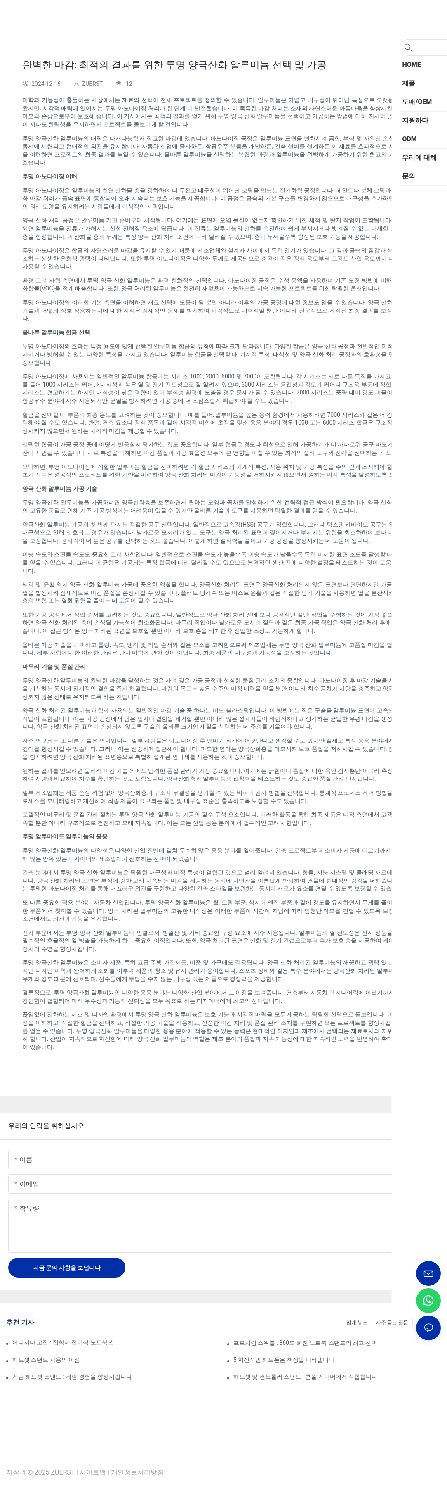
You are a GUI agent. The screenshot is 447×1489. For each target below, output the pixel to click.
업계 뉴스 (356, 1322)
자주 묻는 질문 (392, 1322)
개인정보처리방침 (137, 1472)
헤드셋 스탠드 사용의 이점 (46, 1359)
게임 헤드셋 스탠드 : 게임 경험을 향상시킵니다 (72, 1376)
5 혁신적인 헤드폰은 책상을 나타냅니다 (284, 1359)
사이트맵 (93, 1472)
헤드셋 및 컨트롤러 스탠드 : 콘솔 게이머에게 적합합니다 (305, 1376)
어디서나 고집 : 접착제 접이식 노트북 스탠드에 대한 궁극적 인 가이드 (62, 1342)
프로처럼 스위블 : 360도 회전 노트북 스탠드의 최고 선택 (305, 1342)
